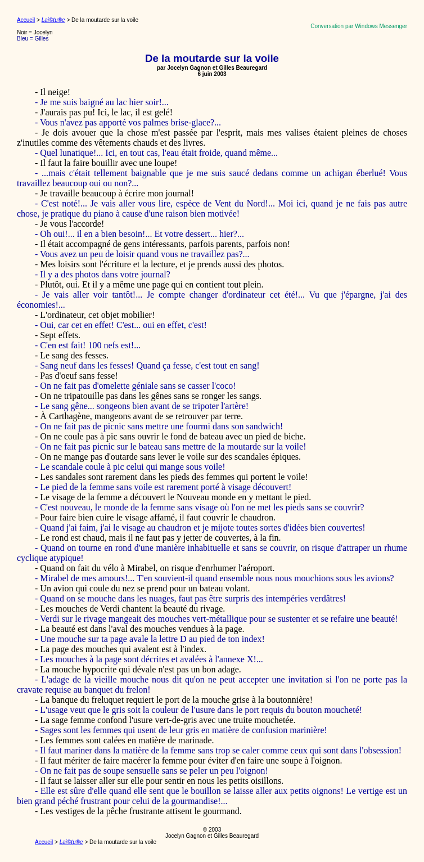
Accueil (26, 20)
